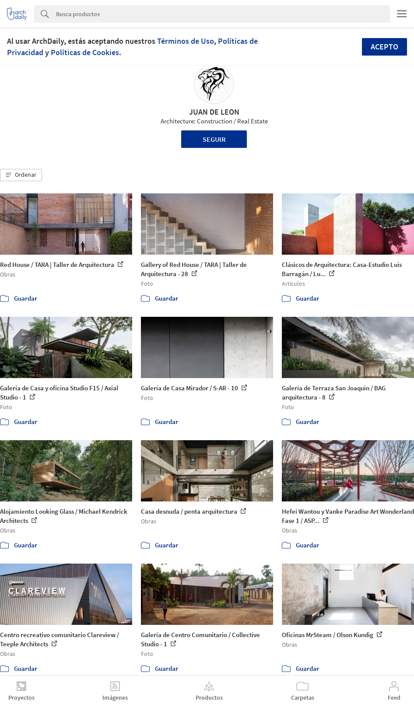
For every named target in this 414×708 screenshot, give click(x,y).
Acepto (384, 47)
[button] (21, 175)
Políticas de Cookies (85, 52)
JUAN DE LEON (214, 112)
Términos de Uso (185, 41)
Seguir (214, 139)
